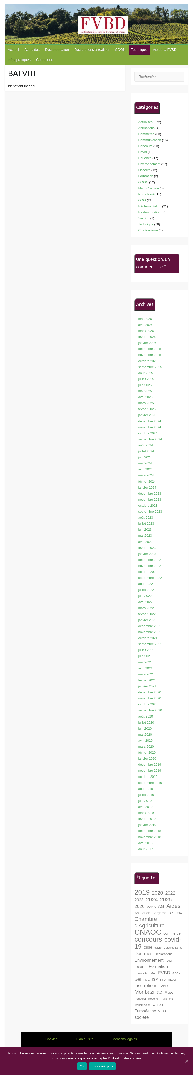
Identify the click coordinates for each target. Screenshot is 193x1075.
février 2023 (147, 548)
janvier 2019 (147, 825)
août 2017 (145, 849)
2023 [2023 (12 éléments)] (138, 900)
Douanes (144, 158)
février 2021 (147, 680)
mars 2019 (146, 813)
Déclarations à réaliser (91, 50)
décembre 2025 (149, 349)
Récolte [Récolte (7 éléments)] (153, 998)
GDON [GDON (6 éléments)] (176, 973)
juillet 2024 (146, 451)
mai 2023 (145, 536)
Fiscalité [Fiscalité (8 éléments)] (140, 967)
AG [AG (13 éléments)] (161, 906)
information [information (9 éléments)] (168, 979)
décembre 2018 (149, 831)
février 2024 (147, 481)
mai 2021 (145, 662)
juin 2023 (145, 529)
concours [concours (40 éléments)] (148, 939)
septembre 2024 (150, 439)
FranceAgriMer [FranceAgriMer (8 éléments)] (145, 973)
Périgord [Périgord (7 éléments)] (140, 998)
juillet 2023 (146, 523)
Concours (145, 146)
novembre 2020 (149, 698)
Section (143, 218)
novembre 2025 (149, 355)
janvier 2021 (147, 686)
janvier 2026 (147, 343)
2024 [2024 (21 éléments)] (152, 899)
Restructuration (149, 212)
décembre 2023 (149, 493)
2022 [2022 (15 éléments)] (170, 893)
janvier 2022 (147, 620)
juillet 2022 (146, 590)
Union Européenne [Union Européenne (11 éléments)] (148, 1007)
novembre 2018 (149, 837)
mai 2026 (145, 319)
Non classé (146, 194)
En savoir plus (102, 1066)
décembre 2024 (149, 421)
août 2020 (145, 716)
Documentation (57, 50)
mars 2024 (146, 475)
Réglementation (149, 206)
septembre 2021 (150, 644)
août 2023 (145, 517)
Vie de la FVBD (164, 50)
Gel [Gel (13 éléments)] (137, 979)
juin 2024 (145, 457)
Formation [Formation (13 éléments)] (158, 966)
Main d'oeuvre (148, 188)
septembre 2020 (150, 710)
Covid (142, 152)
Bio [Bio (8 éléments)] (171, 913)
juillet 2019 (146, 795)
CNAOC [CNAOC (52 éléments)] (147, 932)
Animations (146, 128)
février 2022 (147, 614)
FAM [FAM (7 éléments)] (169, 960)
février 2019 (147, 819)
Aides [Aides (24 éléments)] (173, 906)
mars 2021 (146, 674)
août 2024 (145, 445)
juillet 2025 (146, 379)
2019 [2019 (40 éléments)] (142, 892)
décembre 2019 (149, 764)
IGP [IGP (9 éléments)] (155, 979)
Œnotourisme (148, 230)
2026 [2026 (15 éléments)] (139, 906)
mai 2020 (145, 734)
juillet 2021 (146, 650)
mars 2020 (146, 746)
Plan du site (84, 1039)
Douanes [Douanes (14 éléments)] (143, 953)
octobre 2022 (147, 572)
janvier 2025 (147, 415)
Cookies (51, 1039)
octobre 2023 (147, 505)
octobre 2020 (147, 704)
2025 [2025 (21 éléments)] (166, 899)
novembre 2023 (149, 499)
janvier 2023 (147, 554)
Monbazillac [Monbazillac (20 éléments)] (148, 992)
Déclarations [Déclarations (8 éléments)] (163, 954)
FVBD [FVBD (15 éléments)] (164, 972)
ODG (142, 200)
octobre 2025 (147, 361)
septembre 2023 (150, 511)
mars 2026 (146, 331)
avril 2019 (145, 807)
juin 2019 (145, 801)
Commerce (146, 134)
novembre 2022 (149, 566)
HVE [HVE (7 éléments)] (146, 979)
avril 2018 (145, 843)
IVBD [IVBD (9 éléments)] (164, 986)
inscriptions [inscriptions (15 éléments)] (145, 985)
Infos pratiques (19, 60)
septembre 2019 (150, 783)
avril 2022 (145, 602)
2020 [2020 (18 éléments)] (157, 893)
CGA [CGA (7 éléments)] (179, 913)
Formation (145, 176)
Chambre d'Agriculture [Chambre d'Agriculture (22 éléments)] (149, 922)
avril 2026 (145, 325)
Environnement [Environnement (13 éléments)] (148, 960)
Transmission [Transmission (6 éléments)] (142, 1004)
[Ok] (186, 1061)
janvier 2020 (147, 758)
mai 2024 (145, 463)
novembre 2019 (149, 770)
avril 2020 (145, 740)
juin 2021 (145, 656)
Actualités (32, 50)
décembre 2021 (149, 626)
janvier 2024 (147, 487)
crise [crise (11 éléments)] (148, 947)
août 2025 (145, 373)
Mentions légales (125, 1039)
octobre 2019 (147, 777)
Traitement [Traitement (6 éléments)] (166, 998)
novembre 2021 (149, 632)
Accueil (13, 50)
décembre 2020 (149, 692)
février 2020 (147, 752)
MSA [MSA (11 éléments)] (168, 992)
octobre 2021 (147, 638)
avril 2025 (145, 397)
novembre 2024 (149, 427)
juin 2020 (145, 728)
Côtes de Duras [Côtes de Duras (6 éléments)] (173, 947)
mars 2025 (146, 403)
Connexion (44, 60)
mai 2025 (145, 391)
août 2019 (145, 789)
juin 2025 (145, 385)
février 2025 (147, 409)
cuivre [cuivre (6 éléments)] (157, 947)
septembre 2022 (150, 578)
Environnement (149, 164)
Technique (139, 50)
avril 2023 (145, 542)
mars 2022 (146, 608)
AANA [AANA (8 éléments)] (151, 907)
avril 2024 (145, 469)
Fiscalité (144, 170)
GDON (120, 50)
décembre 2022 (149, 560)
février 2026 (147, 337)
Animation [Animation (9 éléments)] (142, 913)
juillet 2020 (146, 722)
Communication (149, 140)
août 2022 (145, 584)
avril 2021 (145, 668)
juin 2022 (145, 596)
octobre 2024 (147, 433)
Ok (82, 1066)
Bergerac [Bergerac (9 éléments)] (159, 913)
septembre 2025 (150, 367)
